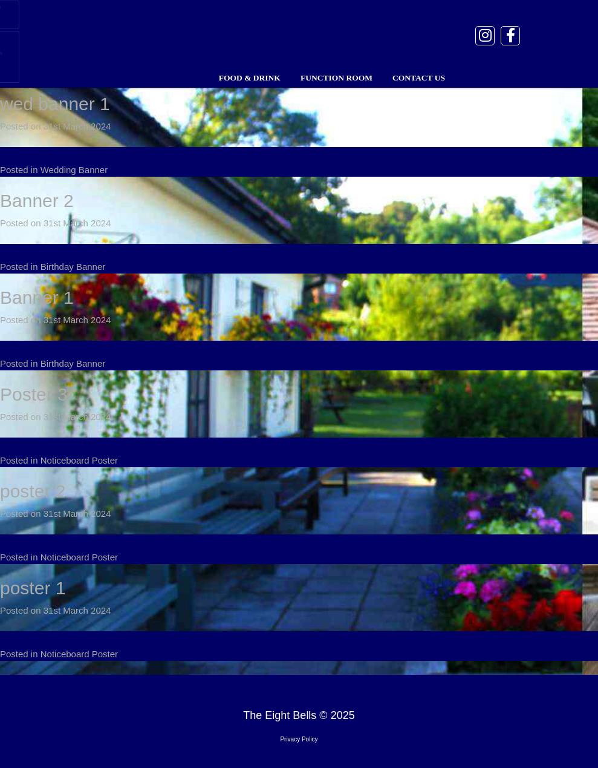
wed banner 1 (55, 104)
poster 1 (32, 588)
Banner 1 (37, 297)
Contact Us (418, 77)
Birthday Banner (73, 266)
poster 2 (32, 491)
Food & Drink (250, 77)
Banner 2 (37, 201)
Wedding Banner (74, 170)
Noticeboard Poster (79, 460)
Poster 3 (34, 394)
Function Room (336, 77)
